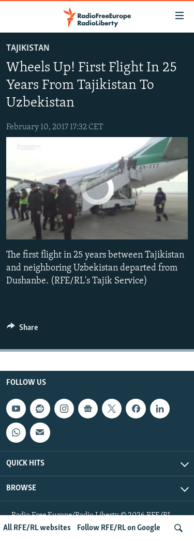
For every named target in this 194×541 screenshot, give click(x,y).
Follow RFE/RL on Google (118, 528)
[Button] (22, 330)
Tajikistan (28, 48)
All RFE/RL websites (37, 528)
